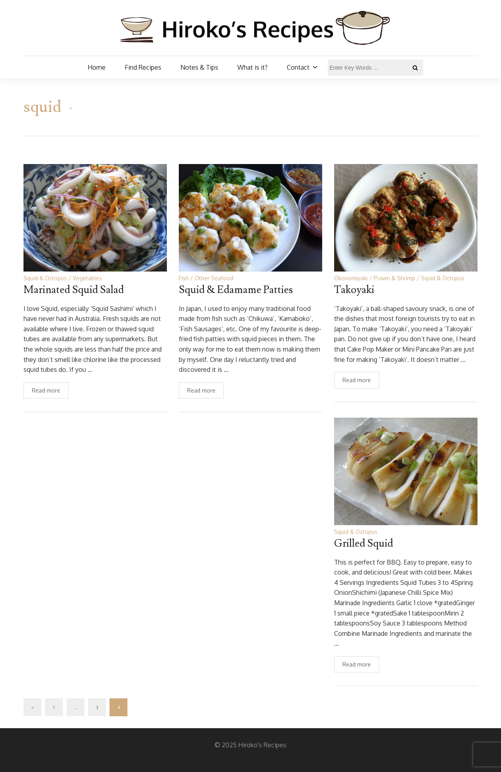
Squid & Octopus (45, 278)
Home (97, 67)
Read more (46, 390)
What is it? (252, 67)
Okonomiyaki (351, 278)
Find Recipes (143, 67)
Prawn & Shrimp (394, 278)
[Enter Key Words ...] (375, 68)
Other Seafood (214, 278)
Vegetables (87, 278)
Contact (302, 67)
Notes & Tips (199, 67)
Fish (184, 278)
